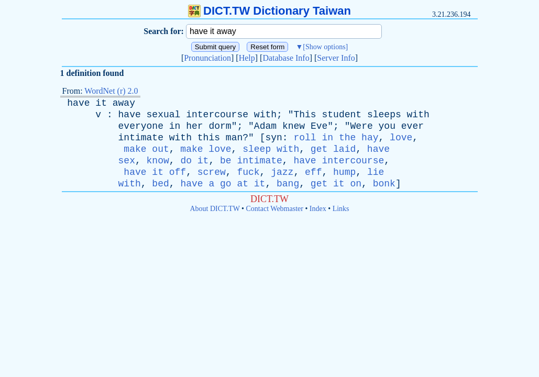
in (175, 126)
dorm (219, 126)
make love (205, 149)
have (78, 103)
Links (341, 209)
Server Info (336, 57)
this (208, 137)
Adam (265, 126)
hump (344, 172)
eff (313, 172)
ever (412, 126)
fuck (248, 172)
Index (318, 209)
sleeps (384, 114)
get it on (336, 184)
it (101, 103)
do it (194, 161)
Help (247, 57)
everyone (140, 126)
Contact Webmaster (274, 209)
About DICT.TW (214, 209)
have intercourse (338, 161)
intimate (140, 137)
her (194, 126)
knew (293, 126)
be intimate (251, 161)
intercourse (217, 114)
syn (273, 137)
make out (146, 149)
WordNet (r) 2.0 (111, 90)
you (387, 126)
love (401, 137)
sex (126, 161)
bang (288, 184)
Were (361, 126)
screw (211, 172)
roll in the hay (335, 137)
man (234, 137)
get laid (333, 149)
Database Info (285, 57)
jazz (282, 172)
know (158, 161)
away (124, 103)
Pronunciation (207, 57)
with (265, 114)
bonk (384, 184)
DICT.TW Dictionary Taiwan (269, 10)
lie (375, 172)
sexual (164, 114)
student (341, 114)
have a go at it (222, 184)
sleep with (271, 149)
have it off (155, 172)
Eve (319, 126)
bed (160, 184)
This (304, 114)
